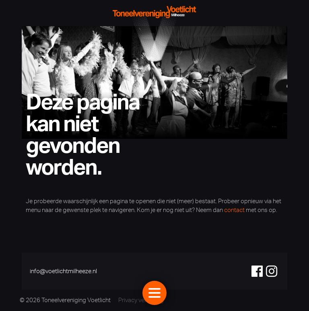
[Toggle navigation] (154, 293)
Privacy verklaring (141, 300)
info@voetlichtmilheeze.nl (63, 271)
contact (234, 210)
